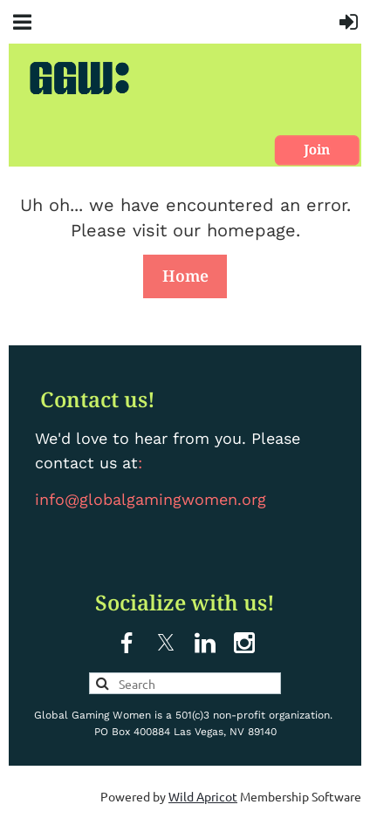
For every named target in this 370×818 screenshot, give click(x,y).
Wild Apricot (202, 796)
